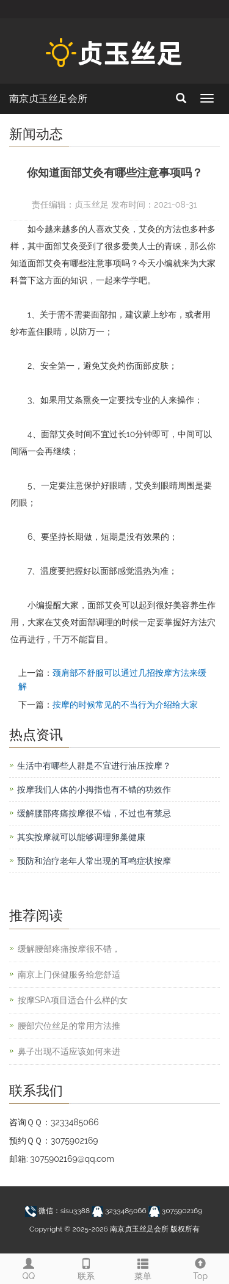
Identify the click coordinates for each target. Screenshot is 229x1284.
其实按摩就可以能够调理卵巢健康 (81, 837)
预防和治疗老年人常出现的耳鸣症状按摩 (94, 861)
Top (200, 1267)
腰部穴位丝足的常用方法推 (69, 1026)
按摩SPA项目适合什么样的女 (73, 1000)
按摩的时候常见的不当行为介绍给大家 (125, 704)
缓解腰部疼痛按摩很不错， (69, 949)
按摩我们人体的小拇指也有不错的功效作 (94, 789)
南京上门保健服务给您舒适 (69, 974)
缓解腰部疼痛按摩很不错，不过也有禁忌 (94, 813)
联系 (86, 1267)
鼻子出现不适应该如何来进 (69, 1051)
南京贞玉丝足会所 (48, 98)
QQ (28, 1267)
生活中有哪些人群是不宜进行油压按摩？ (94, 766)
